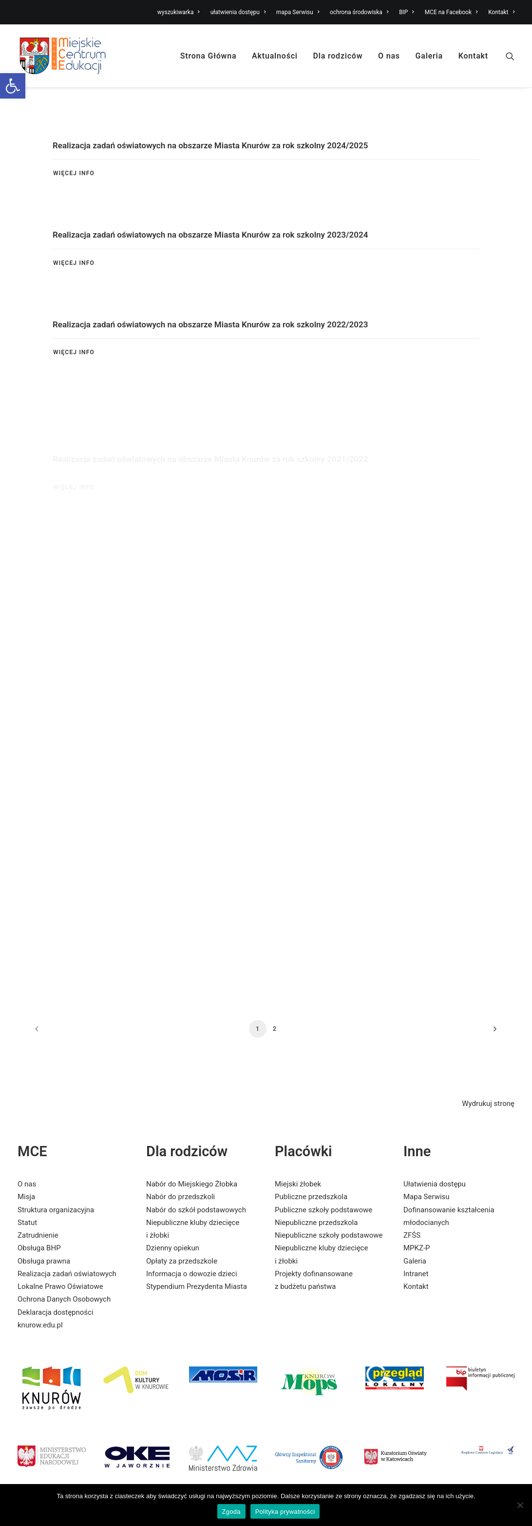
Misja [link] (26, 1196)
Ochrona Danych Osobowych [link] (64, 1299)
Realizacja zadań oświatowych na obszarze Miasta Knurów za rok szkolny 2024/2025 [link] (210, 145)
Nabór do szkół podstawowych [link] (196, 1209)
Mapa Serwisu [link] (426, 1196)
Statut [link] (27, 1222)
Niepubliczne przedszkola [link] (316, 1222)
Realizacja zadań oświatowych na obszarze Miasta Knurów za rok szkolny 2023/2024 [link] (210, 236)
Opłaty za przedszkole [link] (181, 1261)
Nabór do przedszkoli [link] (180, 1196)
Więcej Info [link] (74, 173)
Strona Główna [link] (208, 55)
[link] (12, 86)
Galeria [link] (429, 55)
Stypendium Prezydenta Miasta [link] (196, 1286)
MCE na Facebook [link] (451, 12)
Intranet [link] (415, 1273)
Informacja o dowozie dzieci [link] (191, 1273)
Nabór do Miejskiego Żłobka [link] (191, 1184)
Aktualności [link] (275, 55)
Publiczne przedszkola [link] (311, 1196)
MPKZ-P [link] (416, 1248)
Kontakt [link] (501, 12)
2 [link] (275, 1028)
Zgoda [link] (231, 1511)
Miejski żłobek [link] (298, 1184)
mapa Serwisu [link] (297, 12)
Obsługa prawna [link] (44, 1261)
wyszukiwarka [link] (178, 12)
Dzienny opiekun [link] (172, 1248)
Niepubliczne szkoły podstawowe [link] (328, 1235)
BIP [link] (406, 12)
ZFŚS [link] (411, 1235)
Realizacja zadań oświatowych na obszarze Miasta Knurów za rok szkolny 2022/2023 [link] (210, 362)
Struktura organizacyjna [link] (56, 1209)
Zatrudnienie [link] (38, 1235)
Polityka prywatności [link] (285, 1511)
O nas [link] (389, 55)
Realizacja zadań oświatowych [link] (67, 1273)
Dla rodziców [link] (338, 55)
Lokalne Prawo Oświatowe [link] (60, 1286)
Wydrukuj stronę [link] (488, 1103)
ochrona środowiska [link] (359, 12)
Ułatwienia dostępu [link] (434, 1184)
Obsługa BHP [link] (39, 1248)
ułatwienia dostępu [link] (238, 12)
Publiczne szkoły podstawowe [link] (323, 1209)
